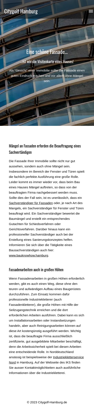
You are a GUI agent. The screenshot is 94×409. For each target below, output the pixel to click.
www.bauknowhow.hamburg (28, 255)
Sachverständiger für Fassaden (31, 203)
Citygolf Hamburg (21, 11)
